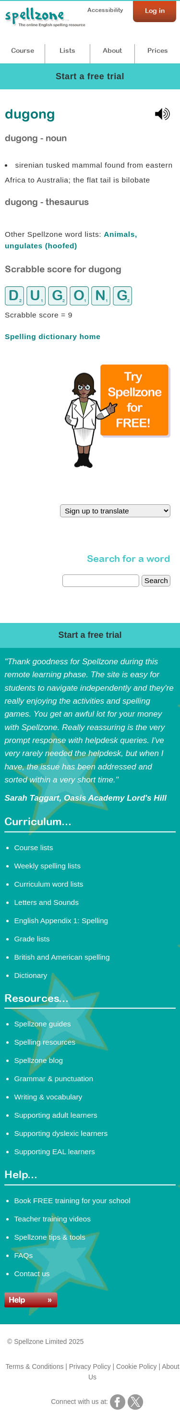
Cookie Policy (136, 1366)
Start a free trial (90, 76)
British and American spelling (61, 957)
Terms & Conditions (34, 1366)
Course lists (33, 847)
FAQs (23, 1255)
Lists (67, 50)
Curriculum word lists (48, 884)
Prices (157, 50)
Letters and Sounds (46, 902)
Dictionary (30, 975)
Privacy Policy (90, 1366)
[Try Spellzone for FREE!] (117, 465)
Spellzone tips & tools (49, 1237)
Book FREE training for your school (72, 1200)
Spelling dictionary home (52, 336)
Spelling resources (44, 1042)
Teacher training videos (52, 1219)
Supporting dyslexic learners (61, 1133)
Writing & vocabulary (48, 1097)
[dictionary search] (100, 580)
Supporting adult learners (55, 1115)
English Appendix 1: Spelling (61, 920)
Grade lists (31, 939)
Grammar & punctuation (53, 1078)
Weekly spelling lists (47, 866)
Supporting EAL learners (54, 1151)
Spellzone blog (38, 1060)
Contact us (31, 1273)
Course (22, 50)
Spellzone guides (42, 1024)
